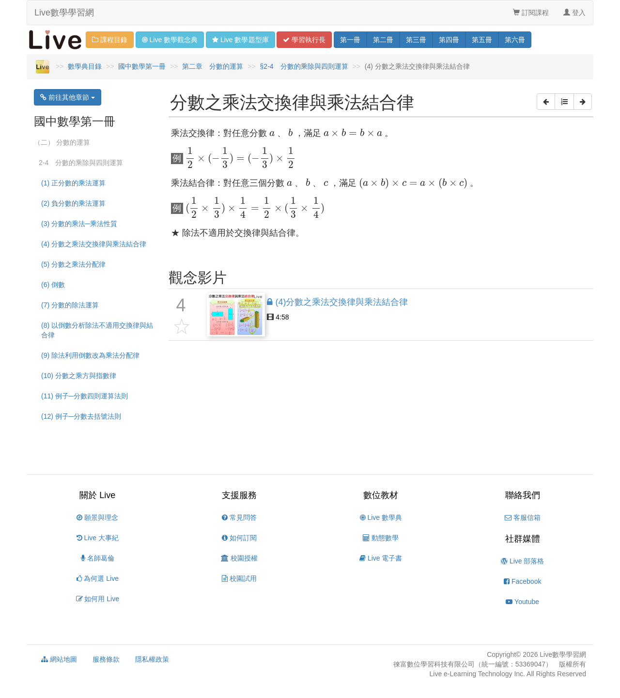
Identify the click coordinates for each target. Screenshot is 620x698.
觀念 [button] (170, 40)
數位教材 (380, 495)
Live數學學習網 (64, 12)
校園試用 (239, 578)
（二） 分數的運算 (62, 142)
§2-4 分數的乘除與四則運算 (304, 66)
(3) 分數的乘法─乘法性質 (79, 224)
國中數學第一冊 (142, 66)
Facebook (522, 581)
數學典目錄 (85, 66)
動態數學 (381, 538)
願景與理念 (97, 517)
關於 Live (97, 495)
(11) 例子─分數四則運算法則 (84, 396)
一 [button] (350, 40)
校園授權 (239, 558)
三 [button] (416, 40)
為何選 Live (98, 578)
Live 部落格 (522, 561)
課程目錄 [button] (109, 40)
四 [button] (449, 40)
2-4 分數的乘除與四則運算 (81, 163)
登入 (574, 12)
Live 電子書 (380, 558)
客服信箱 (523, 517)
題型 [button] (240, 40)
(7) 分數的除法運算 (70, 305)
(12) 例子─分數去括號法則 (81, 416)
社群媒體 (522, 539)
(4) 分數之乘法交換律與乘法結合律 (93, 244)
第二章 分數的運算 (212, 66)
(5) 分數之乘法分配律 (73, 264)
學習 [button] (304, 40)
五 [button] (482, 40)
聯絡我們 (522, 495)
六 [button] (515, 40)
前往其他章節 (67, 97)
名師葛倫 (97, 558)
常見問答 (239, 517)
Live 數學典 (381, 517)
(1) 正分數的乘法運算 (73, 183)
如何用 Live (97, 599)
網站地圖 (59, 659)
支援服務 (239, 495)
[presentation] (272, 134)
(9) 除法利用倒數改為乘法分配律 (90, 355)
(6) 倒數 (53, 284)
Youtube (522, 602)
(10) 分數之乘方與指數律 (78, 375)
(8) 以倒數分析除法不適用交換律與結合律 (97, 330)
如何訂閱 (239, 538)
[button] (546, 101)
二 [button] (383, 40)
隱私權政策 (152, 659)
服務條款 (106, 659)
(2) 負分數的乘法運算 (73, 203)
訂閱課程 (531, 12)
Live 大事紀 (98, 538)
